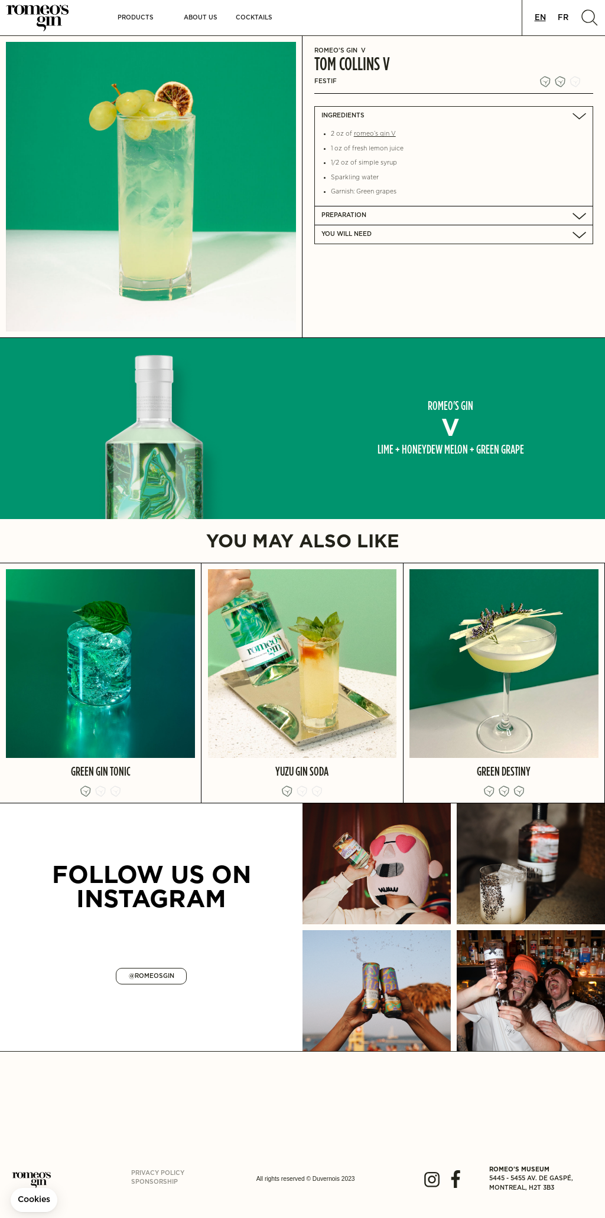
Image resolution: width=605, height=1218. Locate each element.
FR (563, 18)
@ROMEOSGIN (151, 976)
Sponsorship (154, 1182)
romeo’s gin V (375, 134)
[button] (135, 18)
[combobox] (540, 18)
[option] (563, 18)
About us (200, 18)
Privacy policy (157, 1173)
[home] (45, 18)
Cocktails (254, 18)
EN (540, 18)
